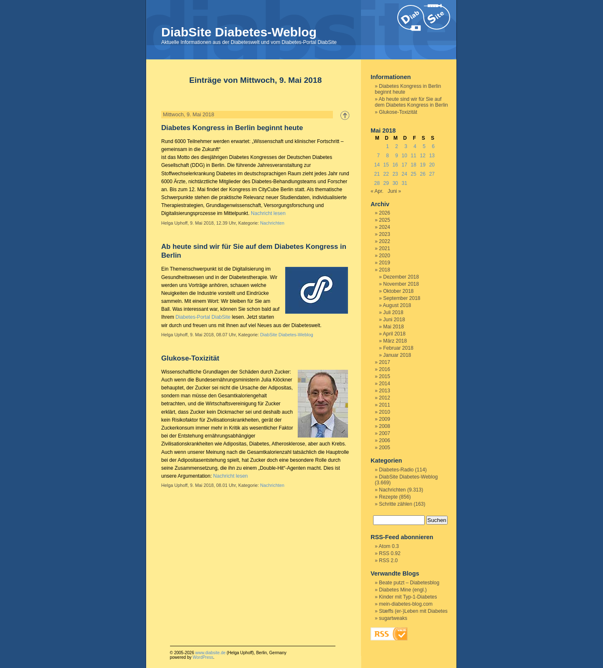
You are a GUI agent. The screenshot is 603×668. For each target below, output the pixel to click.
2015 (384, 376)
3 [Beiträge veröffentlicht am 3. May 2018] (406, 146)
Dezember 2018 (401, 277)
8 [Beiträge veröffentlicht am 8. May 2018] (387, 156)
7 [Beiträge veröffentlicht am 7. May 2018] (378, 156)
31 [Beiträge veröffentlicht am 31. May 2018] (404, 183)
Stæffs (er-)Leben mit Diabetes (413, 611)
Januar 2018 (397, 355)
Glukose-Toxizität (190, 358)
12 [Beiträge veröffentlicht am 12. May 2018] (422, 156)
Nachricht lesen (268, 213)
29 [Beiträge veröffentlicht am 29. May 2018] (386, 183)
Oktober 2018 (398, 291)
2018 (384, 270)
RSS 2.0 (388, 560)
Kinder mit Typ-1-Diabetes (408, 597)
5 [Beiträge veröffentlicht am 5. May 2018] (424, 146)
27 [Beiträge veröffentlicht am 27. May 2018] (432, 174)
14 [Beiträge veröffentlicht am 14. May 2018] (376, 165)
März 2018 (395, 341)
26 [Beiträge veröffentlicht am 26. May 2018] (422, 174)
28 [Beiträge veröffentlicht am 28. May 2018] (376, 183)
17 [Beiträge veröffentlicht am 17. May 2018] (404, 165)
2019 (384, 263)
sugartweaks (393, 618)
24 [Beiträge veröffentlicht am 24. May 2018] (404, 174)
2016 (384, 369)
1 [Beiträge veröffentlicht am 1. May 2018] (387, 146)
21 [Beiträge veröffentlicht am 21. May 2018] (376, 174)
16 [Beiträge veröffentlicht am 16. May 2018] (395, 165)
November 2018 (401, 284)
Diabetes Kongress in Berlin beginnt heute (232, 128)
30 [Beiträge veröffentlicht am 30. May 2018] (395, 183)
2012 (384, 398)
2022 (384, 241)
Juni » (394, 191)
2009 (384, 419)
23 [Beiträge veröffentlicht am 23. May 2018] (395, 174)
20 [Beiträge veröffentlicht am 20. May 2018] (432, 165)
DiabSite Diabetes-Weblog (239, 32)
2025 (384, 220)
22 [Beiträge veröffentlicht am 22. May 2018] (386, 174)
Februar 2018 (398, 348)
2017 (384, 362)
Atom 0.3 (389, 546)
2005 (384, 447)
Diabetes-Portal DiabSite (202, 317)
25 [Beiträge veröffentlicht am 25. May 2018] (413, 174)
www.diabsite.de (210, 652)
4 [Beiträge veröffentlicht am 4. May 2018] (415, 146)
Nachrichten (272, 222)
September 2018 (401, 298)
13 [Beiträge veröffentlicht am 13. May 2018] (432, 156)
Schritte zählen (395, 504)
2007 (384, 433)
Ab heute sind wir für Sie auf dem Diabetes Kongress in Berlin (411, 102)
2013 (384, 391)
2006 (384, 440)
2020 (384, 255)
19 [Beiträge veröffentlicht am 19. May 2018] (422, 165)
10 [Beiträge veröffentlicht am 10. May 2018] (404, 156)
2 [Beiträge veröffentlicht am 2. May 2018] (396, 146)
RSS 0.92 (389, 553)
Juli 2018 (393, 312)
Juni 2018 (394, 319)
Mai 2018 (393, 327)
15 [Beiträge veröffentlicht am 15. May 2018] (386, 165)
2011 (384, 405)
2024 (384, 227)
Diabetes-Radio (396, 470)
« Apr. (377, 191)
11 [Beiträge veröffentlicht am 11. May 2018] (413, 156)
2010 (384, 412)
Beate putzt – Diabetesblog (409, 583)
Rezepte (388, 497)
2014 (384, 383)
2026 (384, 213)
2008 (384, 426)
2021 (384, 248)
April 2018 (394, 334)
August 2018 (397, 305)
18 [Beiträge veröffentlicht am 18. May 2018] (413, 165)
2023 (384, 234)
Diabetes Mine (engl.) (403, 590)
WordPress (203, 657)
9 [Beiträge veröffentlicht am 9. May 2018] (396, 156)
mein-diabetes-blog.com (406, 604)
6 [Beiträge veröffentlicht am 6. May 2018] (433, 146)
